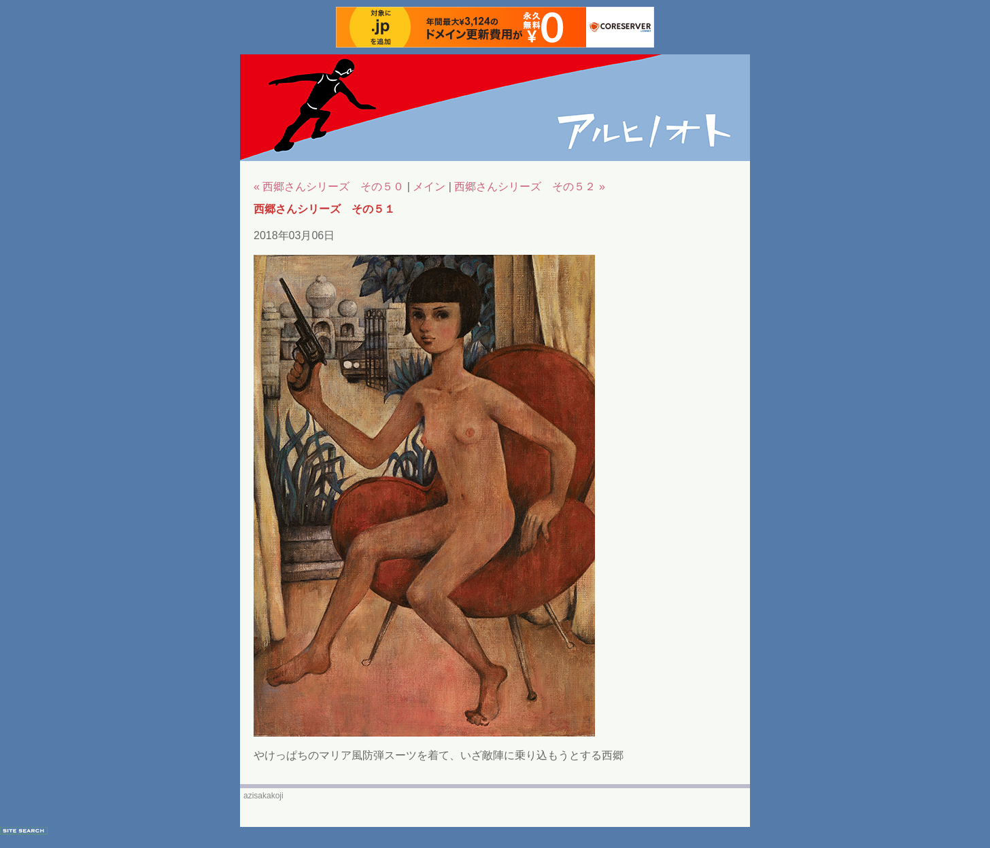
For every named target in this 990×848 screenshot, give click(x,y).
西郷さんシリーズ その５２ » (529, 186)
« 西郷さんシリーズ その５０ (329, 186)
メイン (429, 186)
